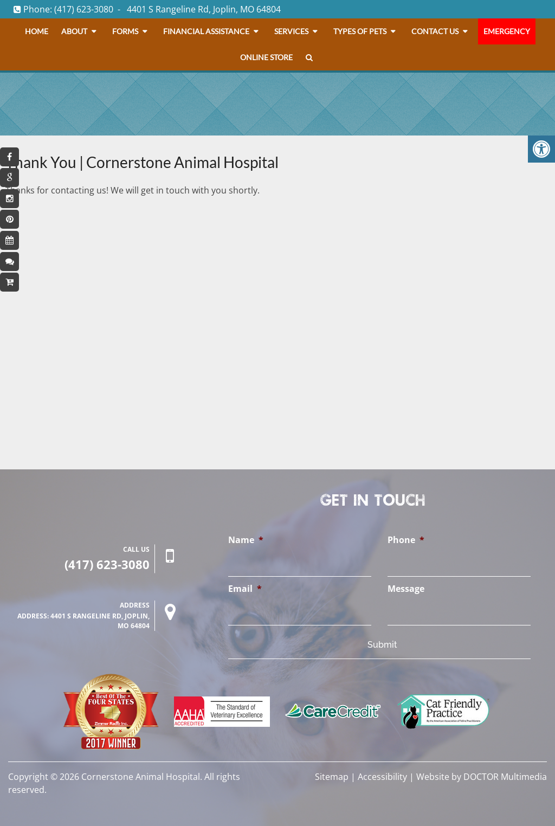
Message (406, 589)
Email (245, 589)
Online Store (266, 57)
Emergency (506, 31)
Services (291, 31)
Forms (125, 31)
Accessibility (382, 777)
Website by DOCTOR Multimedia (481, 777)
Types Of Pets (359, 31)
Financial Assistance (206, 31)
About (74, 31)
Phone (406, 540)
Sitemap (332, 777)
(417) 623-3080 (83, 9)
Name (245, 540)
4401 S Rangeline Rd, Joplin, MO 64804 (204, 9)
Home (36, 31)
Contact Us (435, 31)
